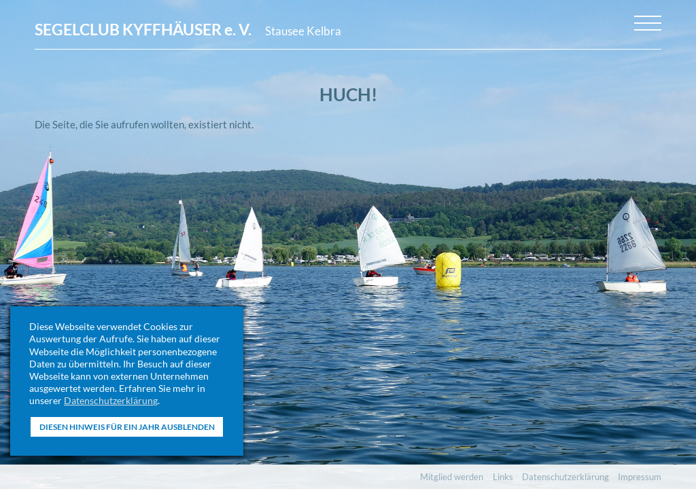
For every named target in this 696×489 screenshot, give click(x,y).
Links (503, 476)
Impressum (639, 476)
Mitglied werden (451, 476)
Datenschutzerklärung (111, 400)
